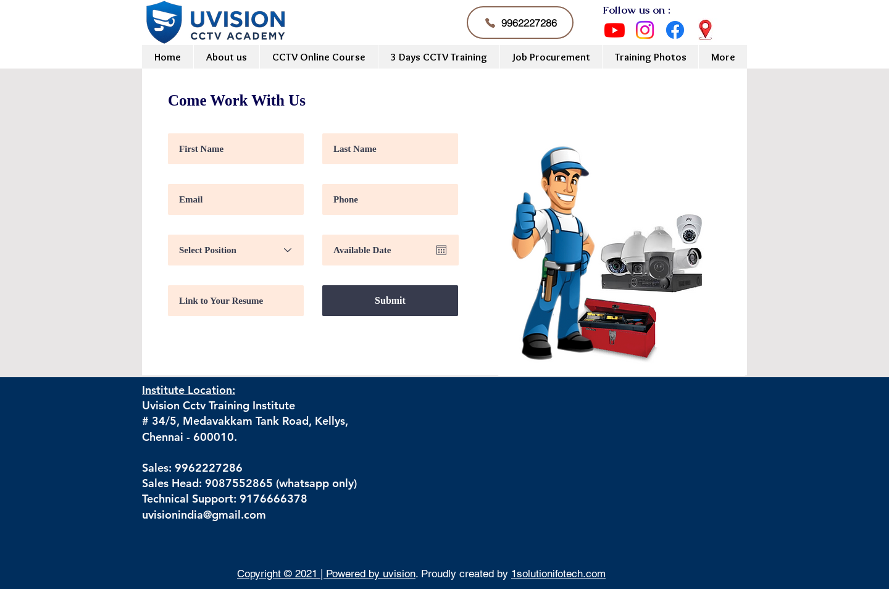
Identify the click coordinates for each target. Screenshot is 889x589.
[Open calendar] (441, 250)
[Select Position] (236, 250)
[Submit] (390, 300)
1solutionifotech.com (558, 573)
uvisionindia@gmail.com (204, 515)
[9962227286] (520, 22)
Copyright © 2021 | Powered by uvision (326, 573)
